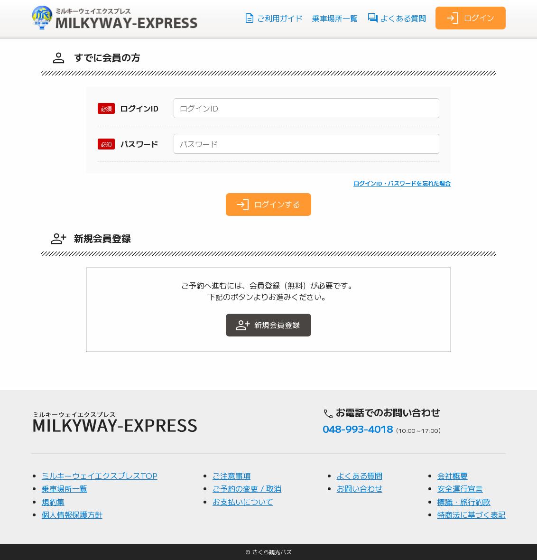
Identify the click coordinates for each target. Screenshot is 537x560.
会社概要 (452, 475)
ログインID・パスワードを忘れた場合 (402, 183)
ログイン (469, 18)
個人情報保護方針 (72, 514)
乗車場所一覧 (335, 18)
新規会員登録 (267, 325)
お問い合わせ (359, 488)
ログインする (267, 204)
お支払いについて (243, 501)
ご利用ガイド (273, 18)
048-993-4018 (358, 428)
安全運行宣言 (460, 488)
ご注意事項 (231, 475)
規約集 (53, 501)
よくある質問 (396, 18)
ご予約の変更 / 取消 (247, 488)
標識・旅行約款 (464, 501)
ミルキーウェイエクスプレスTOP (99, 475)
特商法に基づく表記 (471, 514)
